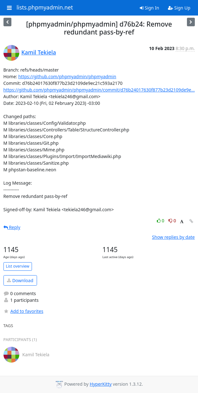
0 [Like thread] (161, 221)
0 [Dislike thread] (172, 221)
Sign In (149, 8)
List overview (17, 266)
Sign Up (179, 8)
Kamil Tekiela (39, 52)
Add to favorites (23, 311)
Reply (12, 227)
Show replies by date (173, 237)
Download (20, 280)
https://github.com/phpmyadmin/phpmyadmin (67, 76)
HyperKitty (101, 384)
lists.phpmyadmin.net (44, 7)
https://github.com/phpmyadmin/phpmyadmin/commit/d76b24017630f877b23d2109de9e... (99, 90)
